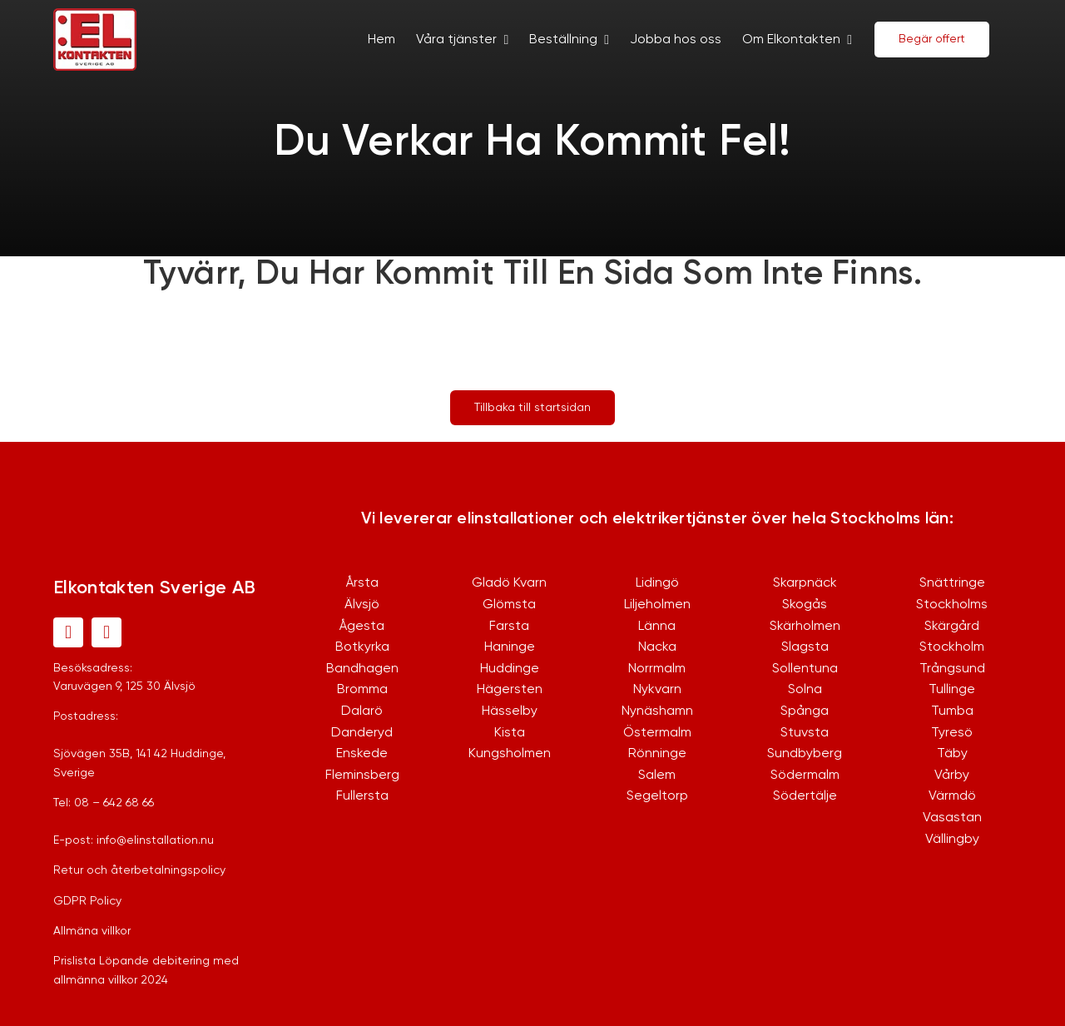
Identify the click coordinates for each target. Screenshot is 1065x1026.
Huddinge (509, 669)
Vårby (951, 775)
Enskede (362, 754)
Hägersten (509, 689)
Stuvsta (804, 733)
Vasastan (952, 818)
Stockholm (951, 647)
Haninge (509, 647)
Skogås (804, 605)
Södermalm (805, 775)
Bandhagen (362, 669)
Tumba (952, 711)
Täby (952, 754)
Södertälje (805, 796)
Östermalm (657, 733)
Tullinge (952, 689)
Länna (657, 626)
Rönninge (657, 754)
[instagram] (106, 632)
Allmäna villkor (92, 931)
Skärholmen (805, 626)
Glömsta (509, 605)
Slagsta (805, 647)
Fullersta (362, 796)
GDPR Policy (87, 901)
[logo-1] (94, 16)
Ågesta (361, 626)
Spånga (804, 711)
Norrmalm (657, 669)
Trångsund (952, 669)
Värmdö (952, 796)
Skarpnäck (805, 583)
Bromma (362, 689)
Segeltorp (657, 796)
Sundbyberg (804, 754)
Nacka (657, 647)
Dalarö (362, 711)
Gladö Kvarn (509, 583)
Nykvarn (657, 689)
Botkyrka (362, 647)
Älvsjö (361, 605)
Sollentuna (805, 669)
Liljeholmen (657, 605)
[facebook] (68, 632)
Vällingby (952, 839)
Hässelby (509, 711)
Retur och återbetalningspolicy (139, 870)
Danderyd (362, 733)
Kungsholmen (509, 754)
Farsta (509, 626)
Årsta (362, 583)
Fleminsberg (362, 775)
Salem (657, 775)
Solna (805, 689)
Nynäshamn (657, 711)
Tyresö (952, 733)
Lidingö (657, 583)
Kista (509, 733)
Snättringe (952, 583)
